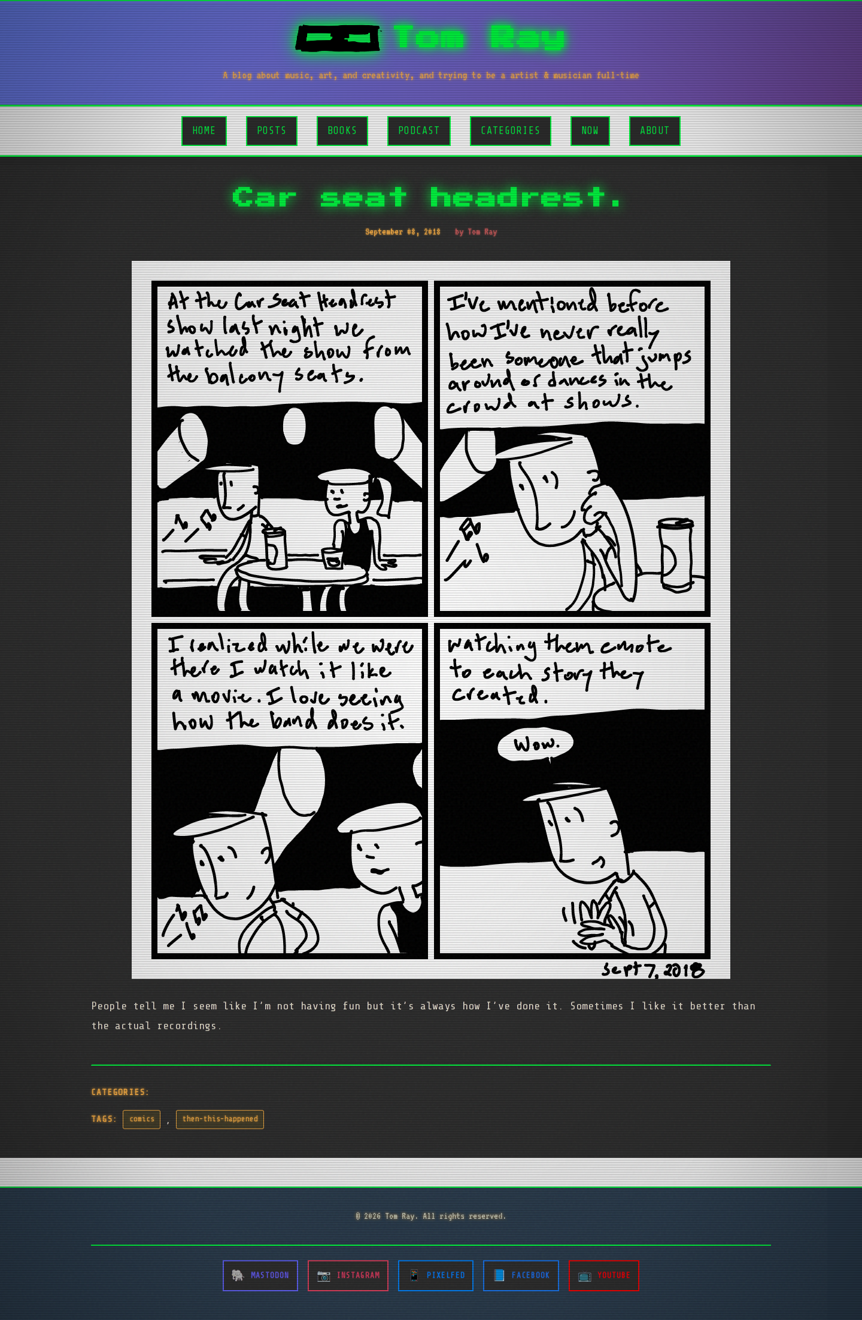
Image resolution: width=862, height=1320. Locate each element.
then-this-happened (220, 1119)
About (655, 130)
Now (590, 130)
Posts (272, 130)
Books (342, 130)
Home (204, 130)
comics (141, 1119)
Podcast (419, 130)
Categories (511, 130)
